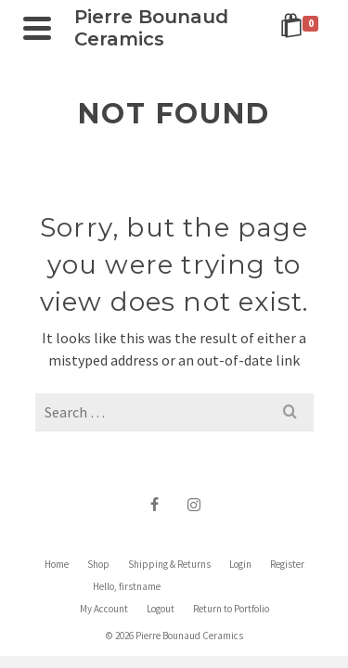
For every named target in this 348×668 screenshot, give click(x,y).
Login (240, 564)
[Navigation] (37, 28)
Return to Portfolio (231, 608)
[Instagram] (194, 503)
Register (287, 564)
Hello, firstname (127, 586)
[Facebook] (155, 503)
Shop (98, 564)
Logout (160, 608)
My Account (104, 608)
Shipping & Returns (169, 564)
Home (57, 564)
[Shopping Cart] (302, 28)
